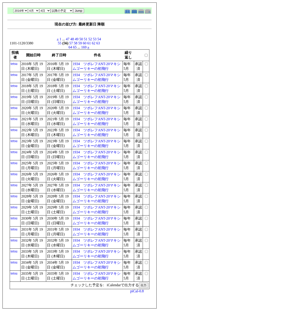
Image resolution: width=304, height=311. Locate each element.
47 (67, 39)
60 (84, 43)
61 (89, 43)
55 (60, 43)
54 (99, 39)
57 (71, 43)
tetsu (14, 64)
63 (98, 43)
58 (75, 43)
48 (72, 39)
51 (85, 39)
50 (81, 39)
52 (90, 39)
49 (76, 39)
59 (80, 43)
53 (94, 39)
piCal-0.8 (137, 291)
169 (84, 47)
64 (70, 47)
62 (93, 43)
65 (75, 47)
